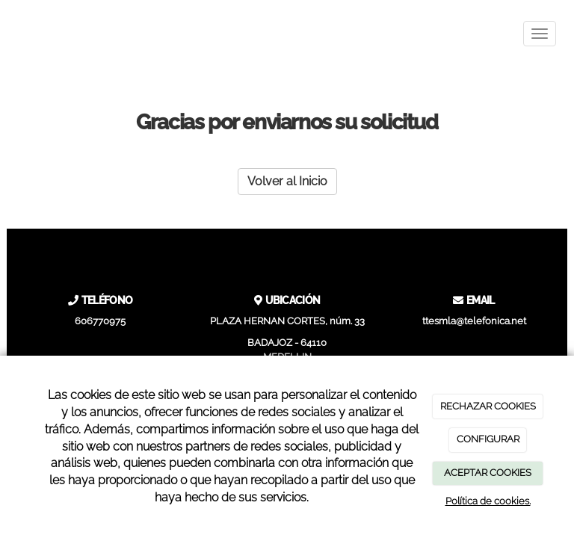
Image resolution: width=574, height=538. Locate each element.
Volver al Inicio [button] (287, 181)
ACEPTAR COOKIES (487, 472)
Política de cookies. (488, 501)
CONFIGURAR (488, 439)
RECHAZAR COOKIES (488, 406)
